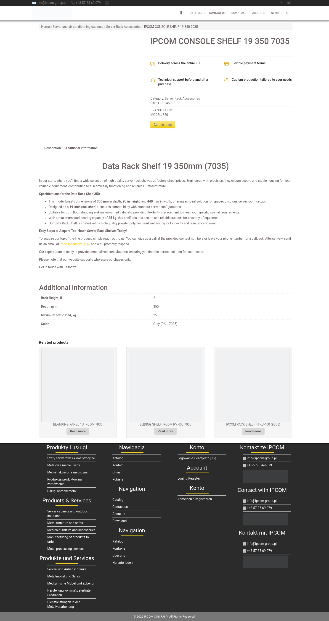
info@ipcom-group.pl (75, 244)
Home (45, 27)
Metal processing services (66, 549)
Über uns (118, 555)
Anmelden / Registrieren (195, 499)
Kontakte (118, 548)
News (275, 13)
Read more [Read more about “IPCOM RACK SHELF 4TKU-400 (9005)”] (253, 431)
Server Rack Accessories (123, 27)
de (289, 3)
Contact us (217, 13)
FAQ (286, 13)
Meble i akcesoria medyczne (67, 472)
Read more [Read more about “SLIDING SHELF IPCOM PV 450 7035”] (165, 431)
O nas (116, 472)
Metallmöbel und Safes (63, 576)
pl (281, 3)
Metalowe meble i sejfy (63, 465)
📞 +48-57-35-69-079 (86, 3)
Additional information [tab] (81, 148)
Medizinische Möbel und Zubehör (70, 583)
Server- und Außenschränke (66, 569)
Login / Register (189, 478)
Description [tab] (52, 148)
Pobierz (117, 479)
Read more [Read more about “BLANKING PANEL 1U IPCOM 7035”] (78, 431)
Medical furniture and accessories (71, 530)
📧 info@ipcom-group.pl (49, 3)
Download (238, 13)
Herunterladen (122, 562)
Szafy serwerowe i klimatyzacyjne (71, 458)
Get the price (163, 125)
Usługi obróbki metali (62, 491)
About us (258, 13)
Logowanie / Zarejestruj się (197, 458)
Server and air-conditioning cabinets (78, 27)
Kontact (117, 465)
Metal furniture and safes (65, 523)
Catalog (196, 13)
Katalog (117, 458)
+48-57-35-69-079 (257, 465)
